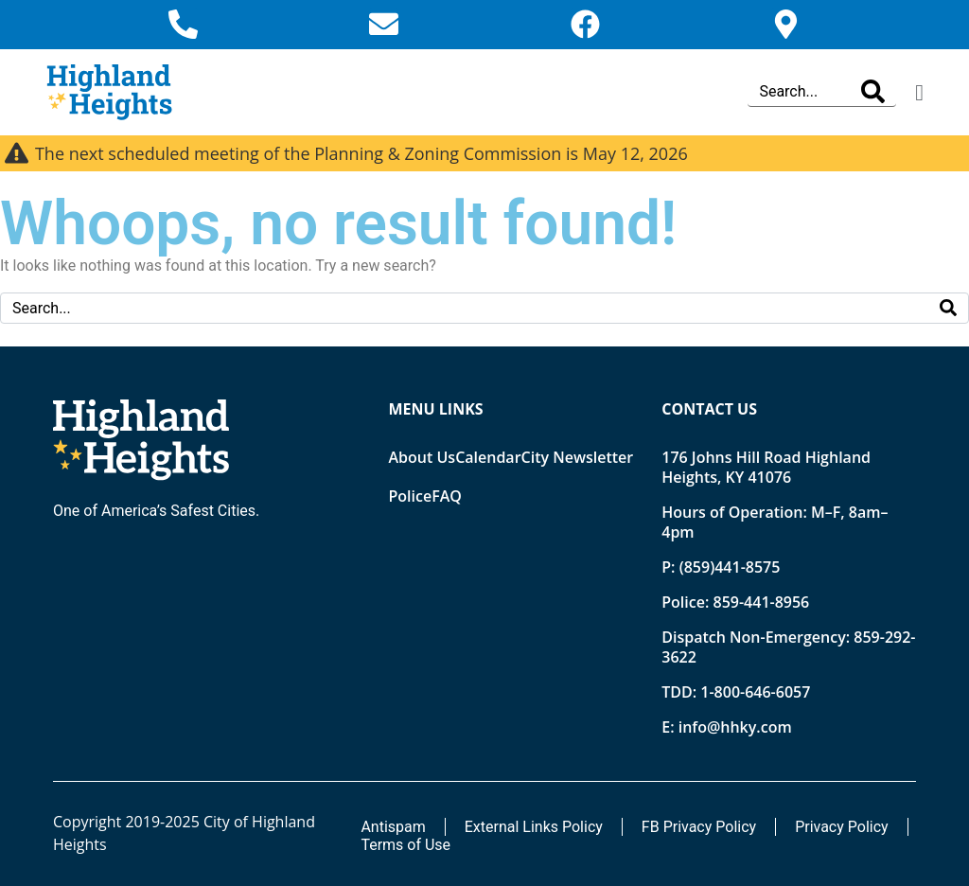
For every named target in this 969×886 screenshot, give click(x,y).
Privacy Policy (842, 827)
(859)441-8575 (730, 567)
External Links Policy (534, 827)
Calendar (487, 457)
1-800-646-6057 (755, 692)
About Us (422, 457)
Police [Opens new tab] (410, 496)
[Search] (873, 92)
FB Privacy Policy (699, 827)
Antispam (393, 827)
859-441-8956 (761, 602)
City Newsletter (577, 457)
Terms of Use (405, 845)
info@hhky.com (735, 727)
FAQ (447, 496)
